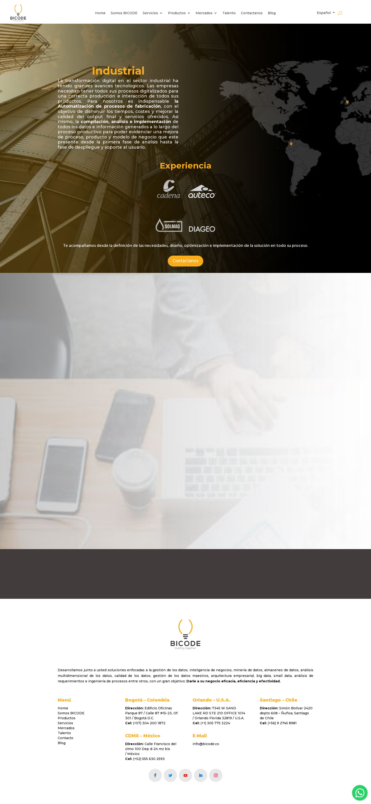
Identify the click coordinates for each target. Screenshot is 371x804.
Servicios (150, 13)
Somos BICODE (124, 13)
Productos (177, 13)
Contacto (65, 738)
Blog (272, 13)
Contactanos (252, 13)
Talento (229, 13)
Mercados (204, 13)
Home (100, 13)
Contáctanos (185, 261)
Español (324, 13)
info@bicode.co (206, 744)
